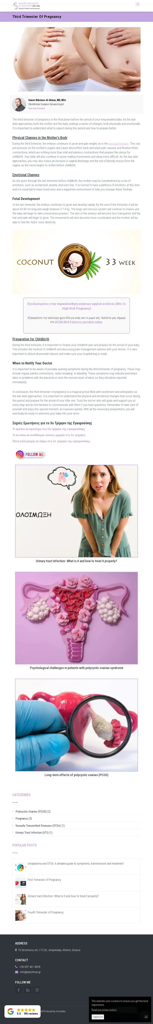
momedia (60, 1011)
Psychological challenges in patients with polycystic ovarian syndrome (76, 668)
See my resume (36, 108)
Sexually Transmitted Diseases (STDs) (38, 825)
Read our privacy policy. (104, 1009)
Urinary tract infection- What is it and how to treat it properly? (76, 561)
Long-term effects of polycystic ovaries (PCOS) (76, 775)
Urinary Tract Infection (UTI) (31, 832)
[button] (22, 1011)
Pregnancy (21, 818)
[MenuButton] (138, 4)
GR (146, 1016)
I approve (98, 1016)
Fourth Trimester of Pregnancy (46, 912)
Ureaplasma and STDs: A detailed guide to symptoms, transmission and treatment (75, 863)
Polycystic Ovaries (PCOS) (31, 811)
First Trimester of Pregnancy (44, 880)
